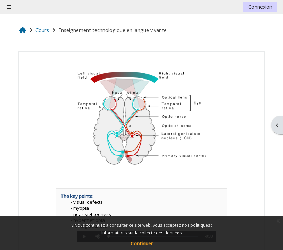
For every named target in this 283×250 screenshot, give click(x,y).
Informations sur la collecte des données (141, 233)
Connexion (260, 6)
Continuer (142, 243)
